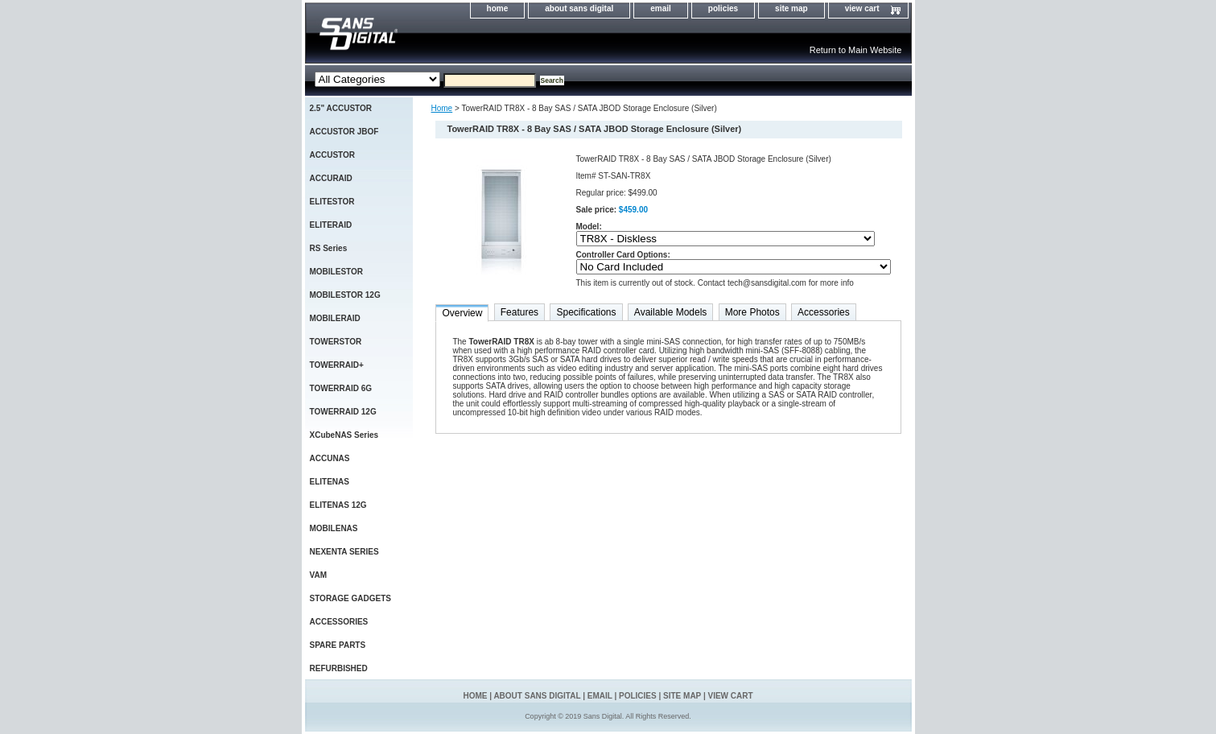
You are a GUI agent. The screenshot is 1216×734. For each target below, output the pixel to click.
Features (519, 312)
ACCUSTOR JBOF (344, 131)
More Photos (752, 312)
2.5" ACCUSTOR (341, 108)
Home (442, 108)
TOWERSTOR (336, 341)
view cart (862, 8)
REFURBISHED (339, 668)
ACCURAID (331, 178)
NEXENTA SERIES (344, 551)
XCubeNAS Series (344, 435)
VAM (318, 575)
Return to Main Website (856, 50)
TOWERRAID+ (337, 365)
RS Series (329, 248)
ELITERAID (331, 225)
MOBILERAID (335, 318)
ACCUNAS (330, 458)
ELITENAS (329, 481)
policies (723, 8)
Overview (462, 313)
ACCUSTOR (332, 155)
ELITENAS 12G (338, 505)
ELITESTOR (332, 201)
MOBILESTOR (336, 271)
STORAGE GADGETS (351, 598)
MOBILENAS (334, 528)
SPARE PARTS (338, 645)
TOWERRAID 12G (343, 411)
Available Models (670, 312)
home (498, 8)
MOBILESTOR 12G (345, 295)
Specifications (586, 312)
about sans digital (579, 8)
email (660, 8)
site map (791, 8)
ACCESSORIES (339, 621)
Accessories (824, 312)
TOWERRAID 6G (341, 388)
